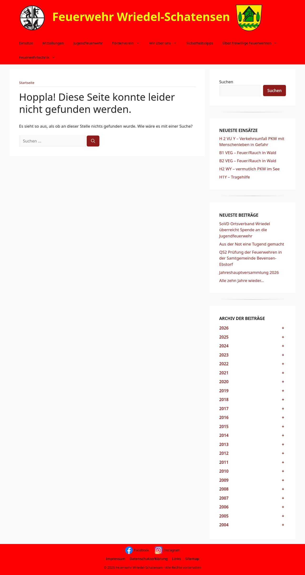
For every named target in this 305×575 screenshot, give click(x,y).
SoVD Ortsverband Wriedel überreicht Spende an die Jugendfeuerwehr (244, 230)
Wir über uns (165, 43)
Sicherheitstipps (199, 43)
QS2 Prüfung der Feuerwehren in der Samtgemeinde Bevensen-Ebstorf (250, 258)
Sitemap (192, 558)
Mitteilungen (53, 43)
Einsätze (26, 43)
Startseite (26, 82)
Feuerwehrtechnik (39, 57)
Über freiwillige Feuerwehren (252, 43)
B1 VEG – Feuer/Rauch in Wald (247, 152)
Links (176, 558)
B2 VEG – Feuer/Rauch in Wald (247, 160)
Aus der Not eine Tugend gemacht (251, 244)
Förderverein (128, 43)
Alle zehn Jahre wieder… (241, 280)
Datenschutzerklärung (149, 558)
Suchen (226, 81)
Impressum (115, 558)
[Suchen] (93, 141)
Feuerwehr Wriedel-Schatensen (141, 16)
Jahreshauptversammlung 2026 (249, 272)
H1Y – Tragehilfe (234, 177)
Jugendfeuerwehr (88, 43)
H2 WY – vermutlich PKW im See (249, 169)
